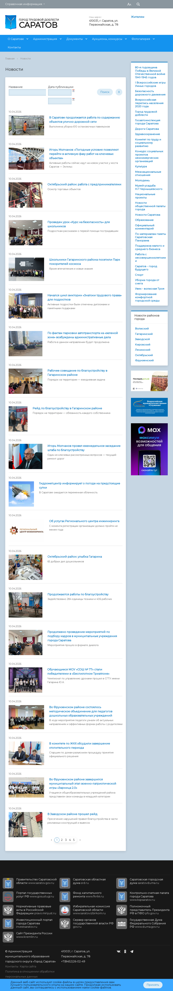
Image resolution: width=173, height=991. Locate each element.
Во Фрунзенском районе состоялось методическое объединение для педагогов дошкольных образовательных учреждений (80, 711)
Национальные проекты (145, 196)
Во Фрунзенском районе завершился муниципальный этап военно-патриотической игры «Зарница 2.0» (82, 783)
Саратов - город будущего (146, 268)
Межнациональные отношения (148, 173)
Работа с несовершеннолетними (150, 257)
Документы (74, 39)
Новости (25, 58)
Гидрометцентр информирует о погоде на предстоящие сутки (79, 485)
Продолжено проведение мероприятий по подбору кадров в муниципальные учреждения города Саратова (82, 636)
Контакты (14, 47)
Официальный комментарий (144, 227)
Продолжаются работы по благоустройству (77, 594)
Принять (153, 984)
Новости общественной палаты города (150, 206)
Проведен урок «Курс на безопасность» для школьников (78, 224)
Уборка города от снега (147, 281)
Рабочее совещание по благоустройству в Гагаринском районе (77, 372)
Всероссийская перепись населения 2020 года (149, 103)
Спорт (139, 274)
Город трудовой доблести (146, 113)
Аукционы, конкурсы (107, 39)
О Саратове (16, 39)
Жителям (137, 17)
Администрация (45, 39)
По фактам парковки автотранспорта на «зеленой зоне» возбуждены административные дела (82, 335)
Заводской (142, 339)
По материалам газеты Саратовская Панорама (150, 237)
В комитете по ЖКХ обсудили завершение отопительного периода (79, 745)
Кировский (142, 344)
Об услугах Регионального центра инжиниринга (84, 521)
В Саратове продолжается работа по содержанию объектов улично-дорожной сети (84, 119)
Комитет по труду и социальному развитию (148, 143)
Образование (144, 220)
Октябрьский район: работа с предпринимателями (84, 184)
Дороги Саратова (147, 128)
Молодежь (142, 180)
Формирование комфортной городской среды (147, 297)
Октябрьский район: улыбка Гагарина (74, 556)
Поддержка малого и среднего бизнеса (149, 247)
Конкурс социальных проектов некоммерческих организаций (149, 156)
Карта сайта (28, 966)
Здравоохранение (147, 134)
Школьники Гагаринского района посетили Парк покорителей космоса (84, 262)
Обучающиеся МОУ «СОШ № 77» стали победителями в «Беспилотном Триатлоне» (78, 671)
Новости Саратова (147, 214)
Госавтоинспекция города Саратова (147, 122)
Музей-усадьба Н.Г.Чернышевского (148, 187)
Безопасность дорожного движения (150, 93)
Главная (10, 58)
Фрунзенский (144, 360)
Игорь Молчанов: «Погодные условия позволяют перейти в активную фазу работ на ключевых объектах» (84, 154)
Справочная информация (23, 4)
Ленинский (142, 349)
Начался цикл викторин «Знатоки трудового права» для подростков (84, 297)
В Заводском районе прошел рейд (72, 814)
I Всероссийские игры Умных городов (150, 84)
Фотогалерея (141, 39)
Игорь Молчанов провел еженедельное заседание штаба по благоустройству (83, 448)
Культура (141, 166)
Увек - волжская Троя (149, 288)
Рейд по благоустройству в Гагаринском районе (67, 408)
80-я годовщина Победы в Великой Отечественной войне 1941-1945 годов (150, 72)
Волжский (142, 328)
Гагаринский (144, 334)
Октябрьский (144, 355)
